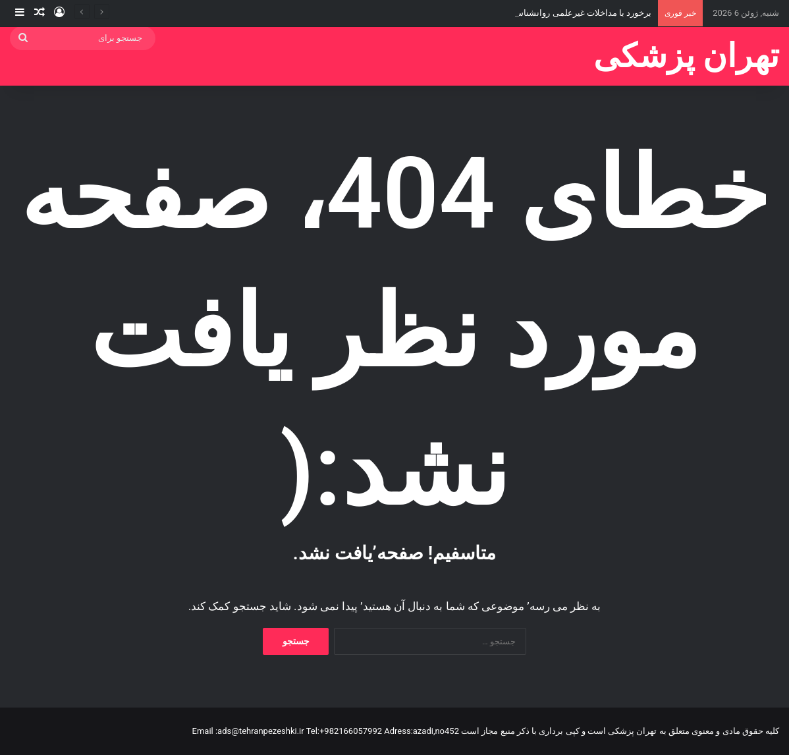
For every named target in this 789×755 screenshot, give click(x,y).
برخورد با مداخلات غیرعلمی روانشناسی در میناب (564, 13)
